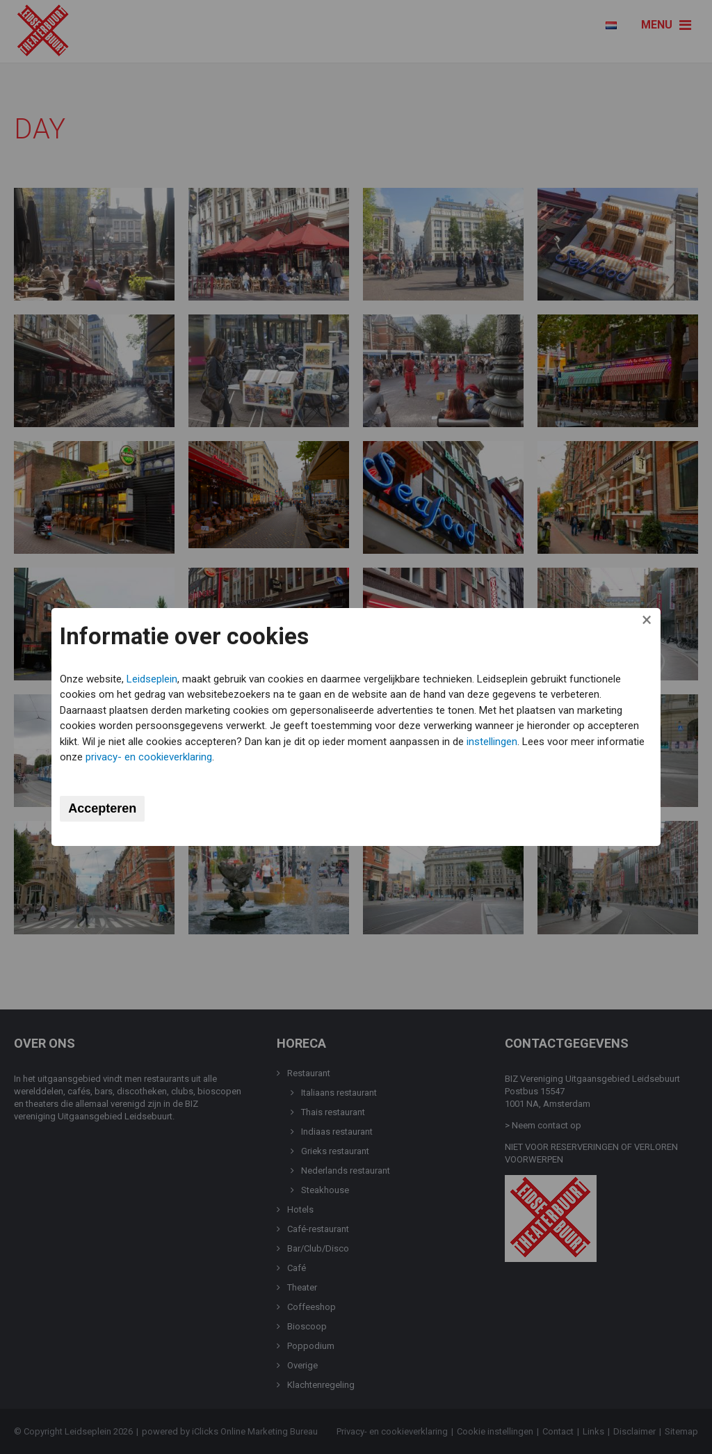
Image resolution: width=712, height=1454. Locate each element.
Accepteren (104, 808)
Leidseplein (154, 679)
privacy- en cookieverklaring (201, 757)
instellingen (494, 741)
